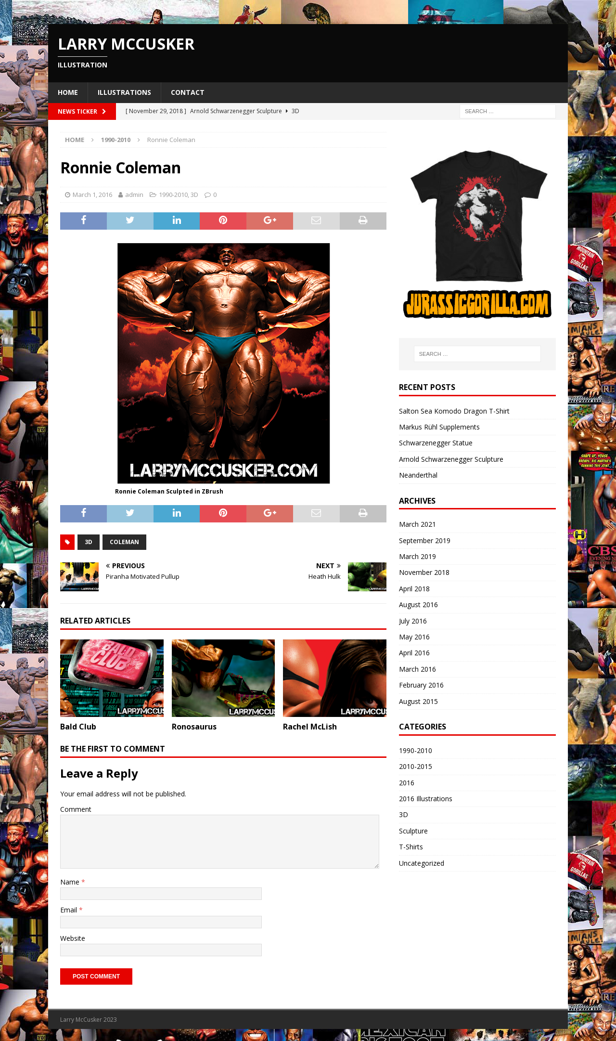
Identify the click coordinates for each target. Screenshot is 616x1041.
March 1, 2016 (92, 194)
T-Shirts (411, 846)
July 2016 (413, 620)
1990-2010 (173, 194)
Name (70, 881)
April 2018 (414, 588)
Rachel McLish (310, 726)
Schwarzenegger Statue (436, 442)
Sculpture (413, 830)
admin (134, 194)
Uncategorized (421, 863)
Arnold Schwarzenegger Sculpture (451, 459)
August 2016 (418, 604)
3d (88, 542)
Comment (75, 809)
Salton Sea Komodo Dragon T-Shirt (454, 411)
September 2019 (424, 540)
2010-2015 (415, 766)
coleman (124, 542)
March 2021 (417, 524)
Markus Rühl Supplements (439, 426)
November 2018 (424, 572)
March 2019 (417, 556)
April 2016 (414, 652)
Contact (188, 92)
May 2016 (414, 636)
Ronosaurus (194, 726)
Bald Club (78, 726)
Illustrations (124, 92)
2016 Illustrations (425, 798)
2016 (406, 782)
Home (68, 92)
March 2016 (417, 669)
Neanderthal (418, 475)
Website (72, 938)
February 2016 (421, 685)
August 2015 (418, 701)
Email (69, 909)
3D (194, 194)
